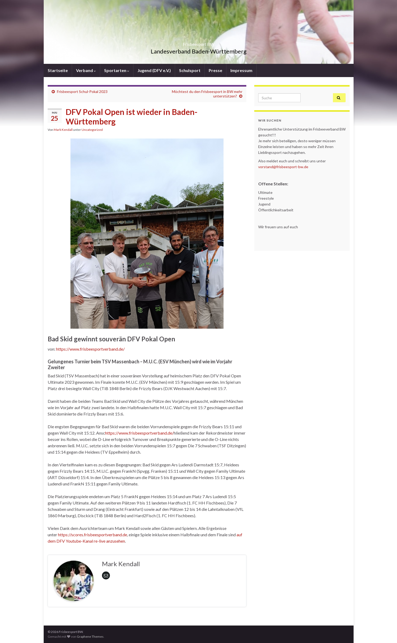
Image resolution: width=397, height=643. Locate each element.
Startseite (58, 70)
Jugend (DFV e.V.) (154, 70)
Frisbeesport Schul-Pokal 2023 (82, 91)
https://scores (70, 534)
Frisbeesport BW (198, 42)
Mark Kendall (63, 130)
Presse (215, 70)
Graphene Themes (90, 636)
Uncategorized (92, 130)
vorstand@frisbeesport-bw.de (283, 166)
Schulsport (189, 70)
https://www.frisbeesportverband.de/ (90, 348)
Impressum (241, 70)
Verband (86, 70)
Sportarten (116, 70)
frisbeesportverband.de (105, 534)
